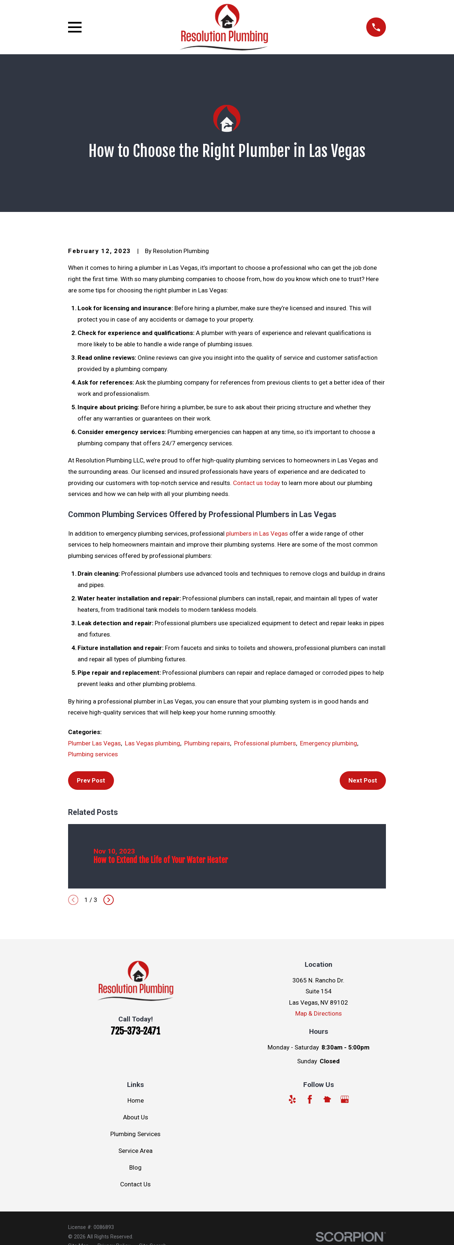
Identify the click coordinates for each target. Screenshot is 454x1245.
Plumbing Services (135, 1134)
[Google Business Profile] (344, 1099)
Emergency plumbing (328, 743)
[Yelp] (292, 1099)
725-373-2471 (135, 1031)
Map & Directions (318, 1013)
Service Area (135, 1150)
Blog (135, 1167)
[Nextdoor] (327, 1099)
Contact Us (135, 1184)
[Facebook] (309, 1099)
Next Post (362, 780)
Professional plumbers (265, 743)
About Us (135, 1117)
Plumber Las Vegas (94, 743)
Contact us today (256, 482)
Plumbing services (93, 754)
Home (135, 1100)
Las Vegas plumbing (152, 743)
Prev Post (91, 780)
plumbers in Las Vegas (257, 533)
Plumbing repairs (207, 743)
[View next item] (108, 900)
